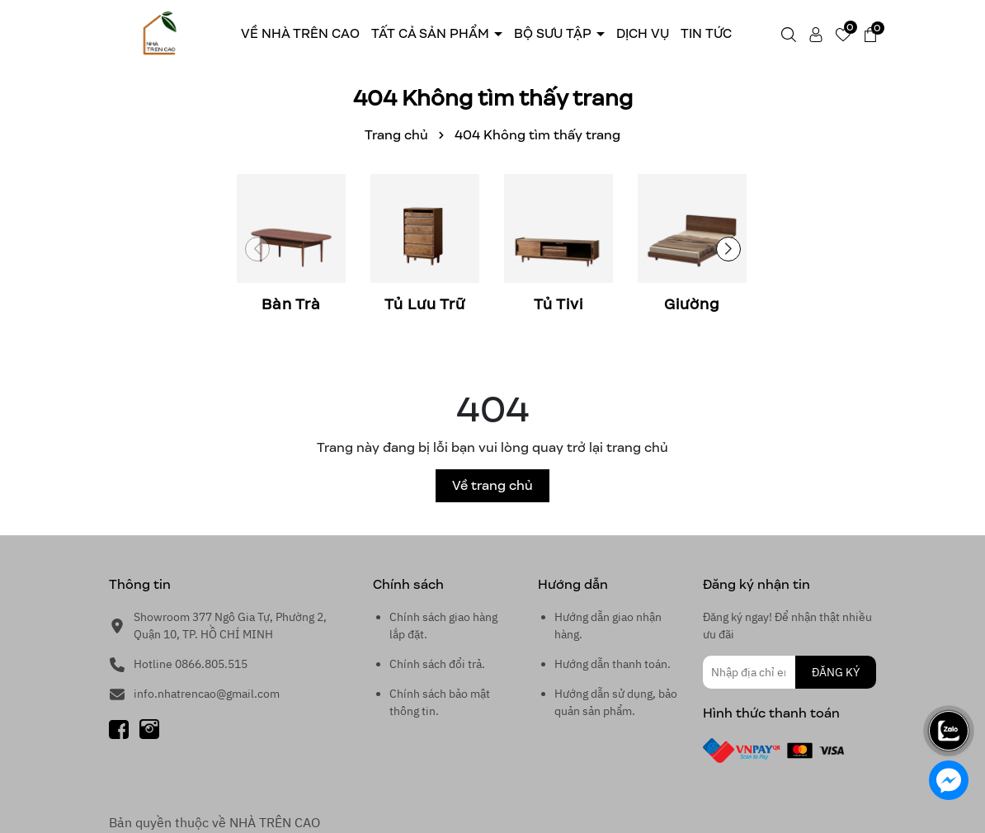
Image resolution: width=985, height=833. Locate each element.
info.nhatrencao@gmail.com (207, 693)
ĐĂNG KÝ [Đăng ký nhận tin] (836, 672)
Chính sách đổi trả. (437, 664)
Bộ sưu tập (554, 33)
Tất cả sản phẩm (431, 33)
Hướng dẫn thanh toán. (612, 664)
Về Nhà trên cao (300, 33)
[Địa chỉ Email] (789, 672)
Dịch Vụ (642, 33)
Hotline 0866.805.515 (190, 664)
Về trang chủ (492, 485)
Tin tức (706, 33)
